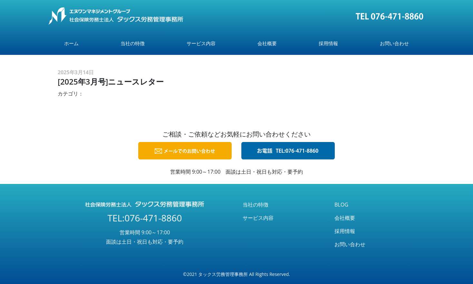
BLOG (341, 204)
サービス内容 (201, 43)
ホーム (71, 43)
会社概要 (267, 43)
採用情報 (328, 43)
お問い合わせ (394, 43)
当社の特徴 (133, 43)
